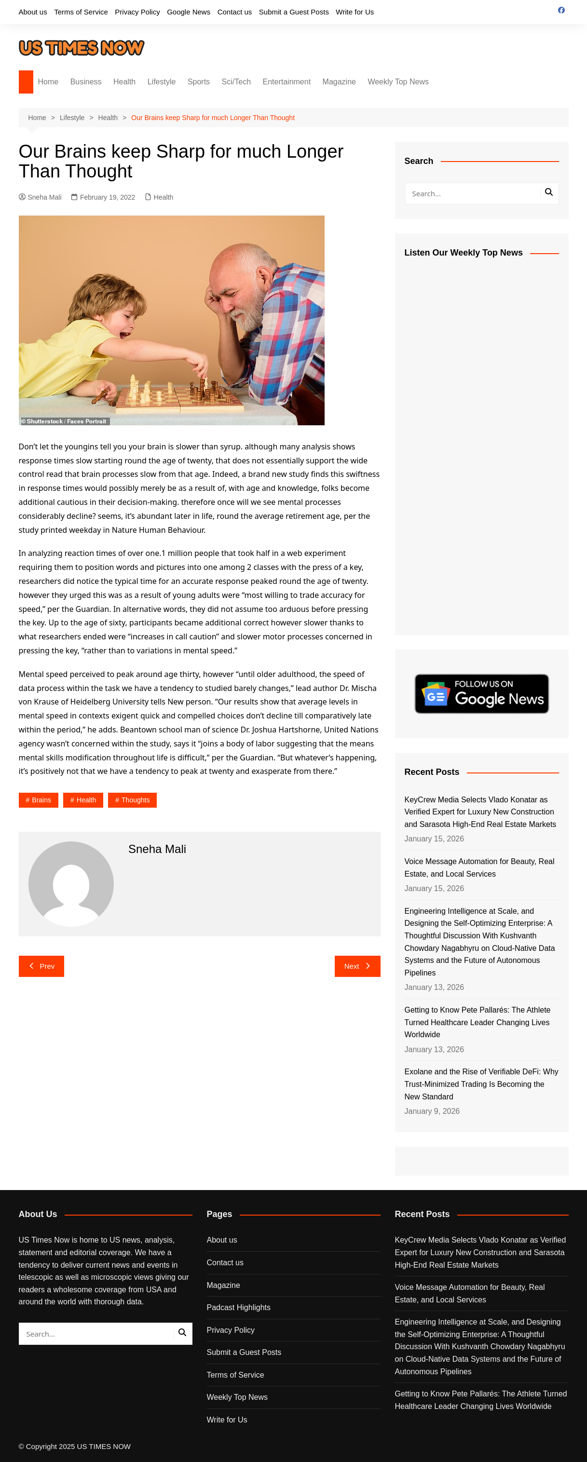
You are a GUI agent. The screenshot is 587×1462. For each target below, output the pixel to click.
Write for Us (355, 12)
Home (48, 82)
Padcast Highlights (239, 1307)
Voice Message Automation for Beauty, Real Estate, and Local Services (480, 867)
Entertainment (287, 82)
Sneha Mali (40, 197)
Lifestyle (162, 82)
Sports (199, 82)
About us (33, 12)
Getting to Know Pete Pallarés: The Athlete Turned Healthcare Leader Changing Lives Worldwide (478, 1022)
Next (357, 966)
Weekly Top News (398, 82)
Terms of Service (81, 12)
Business (86, 82)
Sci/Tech (236, 82)
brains (41, 800)
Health (124, 82)
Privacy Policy (137, 12)
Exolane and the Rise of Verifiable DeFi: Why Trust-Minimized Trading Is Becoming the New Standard (482, 1084)
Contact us (235, 12)
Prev (41, 966)
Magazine (339, 82)
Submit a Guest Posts (294, 12)
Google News (188, 12)
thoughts (136, 800)
